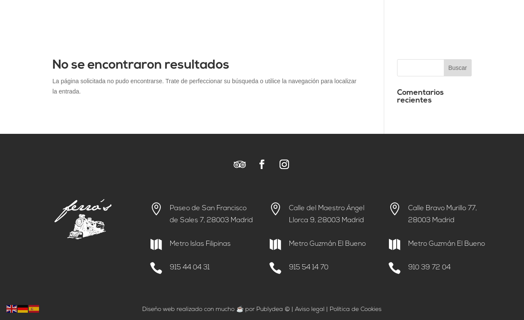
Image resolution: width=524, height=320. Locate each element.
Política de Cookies (356, 309)
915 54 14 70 (308, 267)
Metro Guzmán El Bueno (327, 244)
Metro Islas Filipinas (200, 244)
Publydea (269, 309)
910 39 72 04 (429, 267)
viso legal (312, 309)
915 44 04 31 (190, 267)
